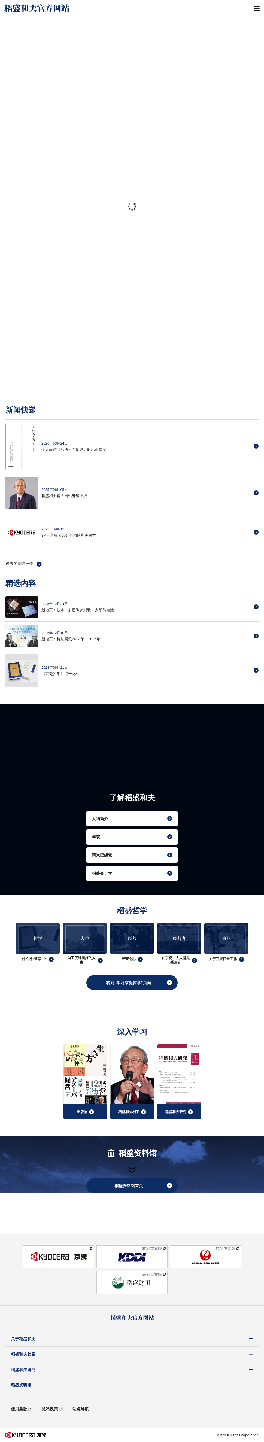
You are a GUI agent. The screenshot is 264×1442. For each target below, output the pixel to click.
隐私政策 (50, 1409)
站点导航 (80, 1409)
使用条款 (19, 1409)
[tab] (231, 388)
